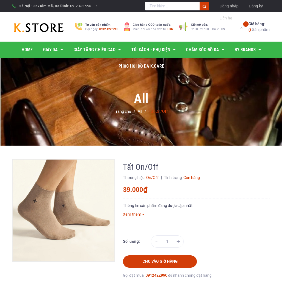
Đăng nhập (229, 6)
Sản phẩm (259, 26)
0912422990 (156, 275)
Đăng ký (256, 6)
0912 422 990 (80, 6)
